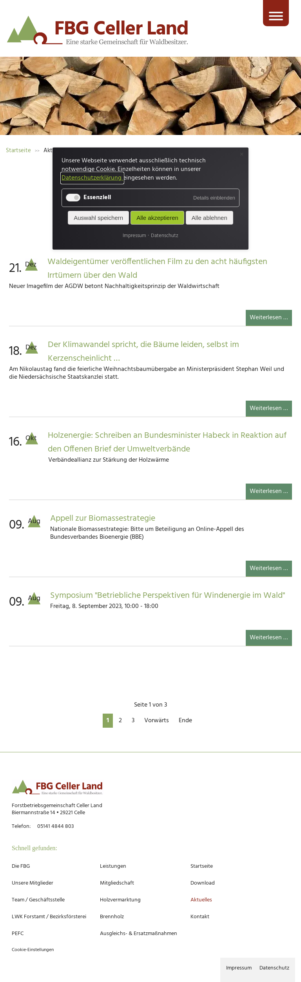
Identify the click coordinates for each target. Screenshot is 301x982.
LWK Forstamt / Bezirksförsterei (49, 916)
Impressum (239, 968)
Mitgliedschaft (117, 883)
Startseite (201, 866)
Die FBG (21, 866)
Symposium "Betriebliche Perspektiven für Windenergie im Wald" (167, 596)
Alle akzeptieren (157, 217)
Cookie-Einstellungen (33, 950)
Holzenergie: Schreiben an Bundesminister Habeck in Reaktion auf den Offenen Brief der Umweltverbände (167, 442)
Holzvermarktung (120, 900)
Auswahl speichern (98, 217)
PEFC (18, 933)
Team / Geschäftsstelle (38, 900)
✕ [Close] (241, 154)
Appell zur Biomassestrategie (102, 518)
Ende (185, 721)
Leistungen (113, 866)
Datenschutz (274, 968)
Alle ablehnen (209, 217)
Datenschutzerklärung (92, 178)
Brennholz (112, 916)
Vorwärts (156, 721)
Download (202, 883)
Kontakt (199, 916)
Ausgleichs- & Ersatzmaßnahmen (138, 933)
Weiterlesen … (271, 319)
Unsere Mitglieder (32, 883)
